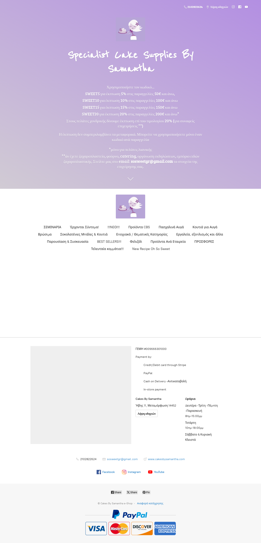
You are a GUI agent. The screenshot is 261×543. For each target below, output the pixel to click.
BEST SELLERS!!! (109, 242)
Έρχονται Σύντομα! (84, 227)
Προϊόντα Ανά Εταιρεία (168, 242)
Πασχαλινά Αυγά (171, 227)
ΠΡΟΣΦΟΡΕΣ (204, 242)
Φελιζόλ (136, 242)
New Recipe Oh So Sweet (151, 249)
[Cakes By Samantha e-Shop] (130, 206)
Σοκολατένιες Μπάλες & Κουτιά (84, 234)
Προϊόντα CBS (139, 227)
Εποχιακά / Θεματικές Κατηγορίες (141, 234)
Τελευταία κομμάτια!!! (107, 249)
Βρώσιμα (45, 234)
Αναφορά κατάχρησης (150, 503)
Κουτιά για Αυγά (204, 227)
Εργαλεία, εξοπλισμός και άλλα (199, 234)
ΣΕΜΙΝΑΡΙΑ (52, 227)
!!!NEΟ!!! (113, 227)
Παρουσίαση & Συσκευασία (67, 242)
